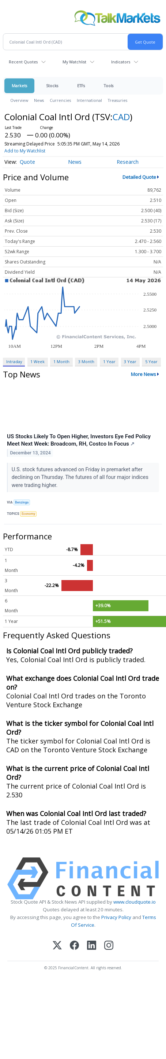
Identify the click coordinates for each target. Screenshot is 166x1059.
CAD (121, 117)
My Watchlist (74, 61)
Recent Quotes (23, 61)
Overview (19, 100)
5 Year (151, 361)
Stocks (52, 85)
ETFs (81, 85)
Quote (27, 161)
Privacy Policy (116, 917)
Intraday (14, 361)
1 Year (109, 361)
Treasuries (117, 100)
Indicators (120, 61)
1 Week (37, 361)
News (39, 100)
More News (143, 374)
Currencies (60, 100)
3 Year (130, 361)
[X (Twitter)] (57, 946)
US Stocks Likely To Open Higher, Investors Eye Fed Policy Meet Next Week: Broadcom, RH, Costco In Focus (79, 440)
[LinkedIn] (91, 946)
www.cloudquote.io (134, 902)
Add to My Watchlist (24, 151)
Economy (28, 514)
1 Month (61, 361)
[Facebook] (74, 946)
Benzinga (22, 502)
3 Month (86, 361)
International (89, 100)
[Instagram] (108, 946)
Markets (19, 85)
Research (128, 161)
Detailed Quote (139, 177)
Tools (108, 85)
